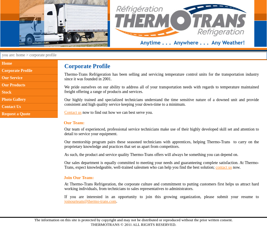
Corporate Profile (17, 70)
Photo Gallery (14, 99)
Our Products (13, 85)
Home (7, 63)
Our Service (12, 78)
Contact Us (11, 107)
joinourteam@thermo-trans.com (90, 201)
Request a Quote (16, 114)
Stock (6, 92)
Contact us (73, 112)
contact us (224, 167)
